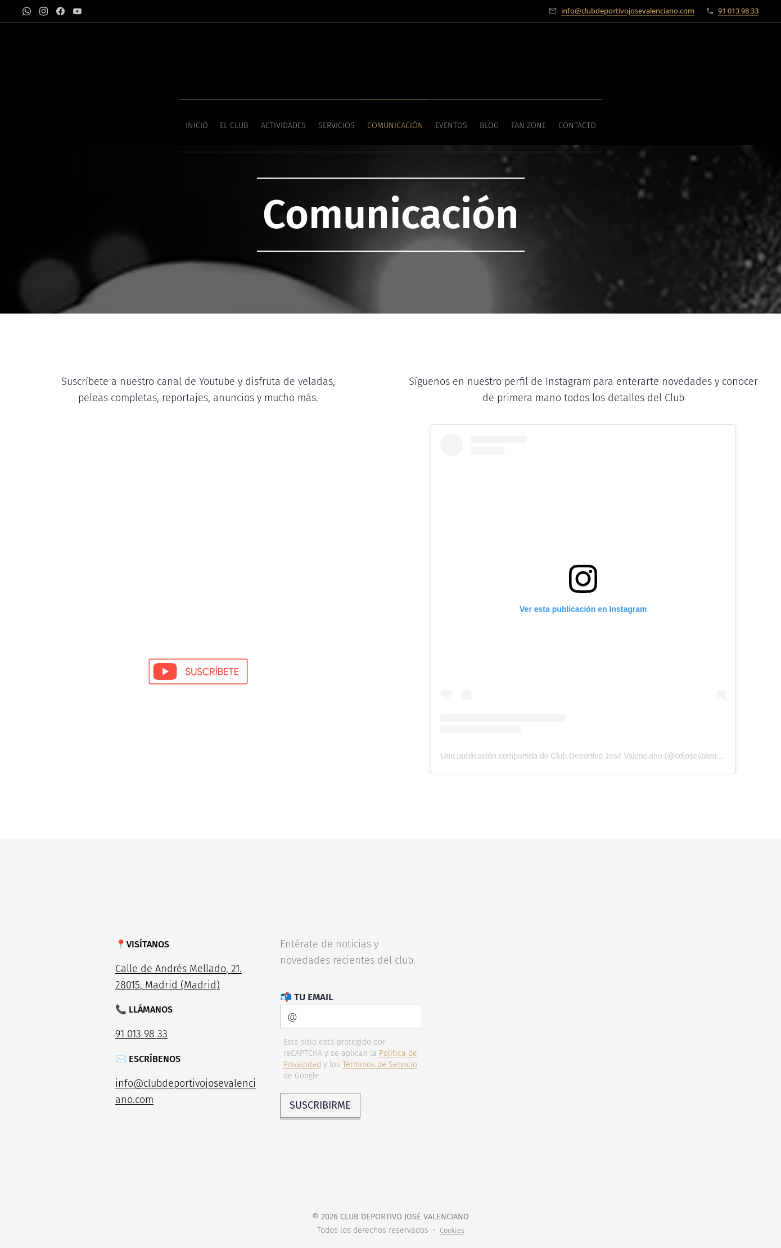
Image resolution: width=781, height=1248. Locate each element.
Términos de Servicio (379, 1064)
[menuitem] (310, 122)
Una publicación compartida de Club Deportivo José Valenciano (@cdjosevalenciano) (589, 755)
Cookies (452, 1230)
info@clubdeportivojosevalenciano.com (627, 11)
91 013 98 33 (738, 11)
